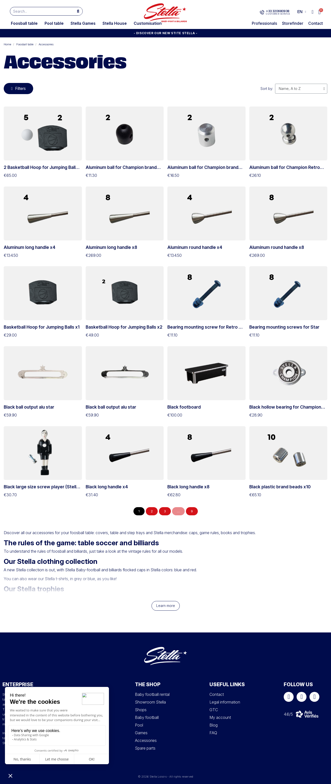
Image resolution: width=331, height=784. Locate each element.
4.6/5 (288, 714)
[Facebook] (289, 697)
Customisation (148, 23)
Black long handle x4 (107, 486)
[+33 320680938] (262, 12)
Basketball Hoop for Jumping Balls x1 (41, 327)
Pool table (54, 23)
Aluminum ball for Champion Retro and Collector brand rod (284, 170)
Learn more (165, 605)
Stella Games (83, 23)
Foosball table (24, 23)
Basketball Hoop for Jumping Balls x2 (124, 327)
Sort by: (266, 88)
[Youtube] (314, 697)
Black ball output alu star (29, 407)
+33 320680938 (277, 11)
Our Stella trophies (34, 589)
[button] (319, 12)
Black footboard (184, 407)
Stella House (114, 23)
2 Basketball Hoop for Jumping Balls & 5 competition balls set (41, 170)
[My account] (312, 12)
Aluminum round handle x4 (194, 247)
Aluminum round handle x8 (276, 247)
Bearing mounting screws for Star (284, 327)
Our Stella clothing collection (51, 561)
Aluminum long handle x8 (111, 247)
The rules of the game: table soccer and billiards (81, 543)
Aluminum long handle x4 (29, 247)
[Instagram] (301, 697)
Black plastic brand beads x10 (280, 486)
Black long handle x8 (188, 486)
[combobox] (39, 11)
